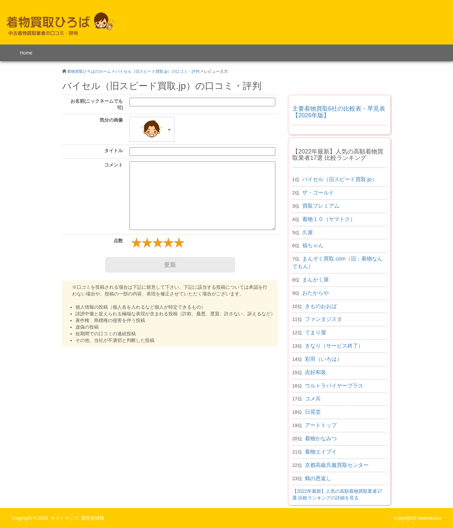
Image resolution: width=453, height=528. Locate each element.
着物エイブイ (321, 452)
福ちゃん (312, 245)
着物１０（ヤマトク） (328, 219)
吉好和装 (315, 372)
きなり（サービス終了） (334, 346)
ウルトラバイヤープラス (334, 385)
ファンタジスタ (323, 319)
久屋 (307, 232)
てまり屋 (315, 332)
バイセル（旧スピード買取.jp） (339, 179)
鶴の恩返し (318, 478)
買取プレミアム (320, 206)
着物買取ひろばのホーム (89, 71)
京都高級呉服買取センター (337, 465)
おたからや (315, 293)
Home (26, 52)
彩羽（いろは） (323, 359)
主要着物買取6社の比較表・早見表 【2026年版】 (338, 112)
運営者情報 (92, 518)
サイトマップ (64, 518)
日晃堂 (313, 412)
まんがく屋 (315, 279)
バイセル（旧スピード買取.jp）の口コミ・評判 (158, 71)
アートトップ (321, 425)
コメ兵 (313, 398)
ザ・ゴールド (318, 192)
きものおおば (321, 306)
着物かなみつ (321, 438)
